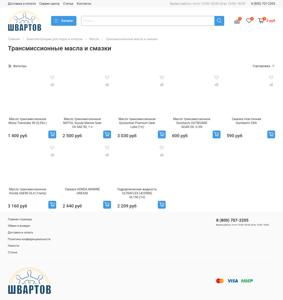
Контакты (84, 4)
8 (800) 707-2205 (263, 4)
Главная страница (20, 219)
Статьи (68, 4)
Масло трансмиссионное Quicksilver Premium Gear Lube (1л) (137, 123)
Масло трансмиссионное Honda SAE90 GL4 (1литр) (27, 191)
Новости (13, 245)
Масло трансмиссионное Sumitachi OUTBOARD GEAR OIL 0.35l (191, 123)
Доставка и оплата (22, 4)
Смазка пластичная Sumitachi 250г (246, 121)
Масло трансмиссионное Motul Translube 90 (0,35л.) (27, 121)
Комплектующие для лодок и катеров (54, 39)
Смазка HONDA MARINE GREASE (82, 191)
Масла (94, 39)
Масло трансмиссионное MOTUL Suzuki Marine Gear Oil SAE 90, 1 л (82, 123)
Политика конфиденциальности (29, 239)
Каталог (63, 21)
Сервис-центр (49, 4)
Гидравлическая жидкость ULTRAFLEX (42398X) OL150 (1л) (137, 193)
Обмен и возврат (19, 226)
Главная (14, 39)
